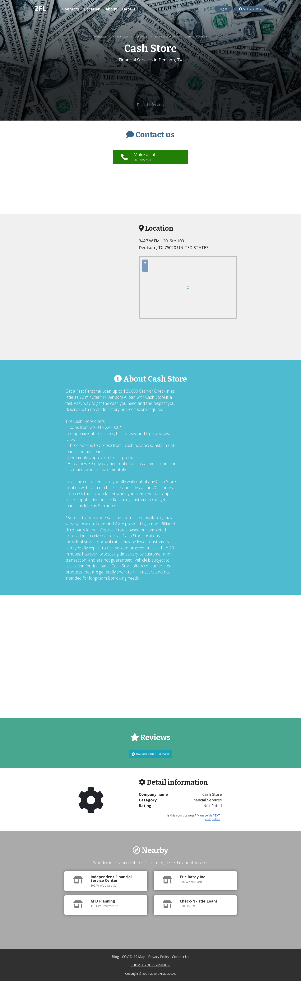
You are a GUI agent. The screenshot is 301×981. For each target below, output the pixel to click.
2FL (40, 8)
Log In (223, 9)
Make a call (145, 157)
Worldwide (100, 36)
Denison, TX (142, 36)
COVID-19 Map (134, 956)
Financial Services (165, 36)
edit (208, 819)
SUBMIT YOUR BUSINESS (151, 965)
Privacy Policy (159, 956)
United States (121, 36)
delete (216, 819)
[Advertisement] (150, 82)
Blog (116, 956)
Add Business (250, 9)
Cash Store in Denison (194, 36)
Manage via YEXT (208, 815)
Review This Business (151, 754)
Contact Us (180, 956)
